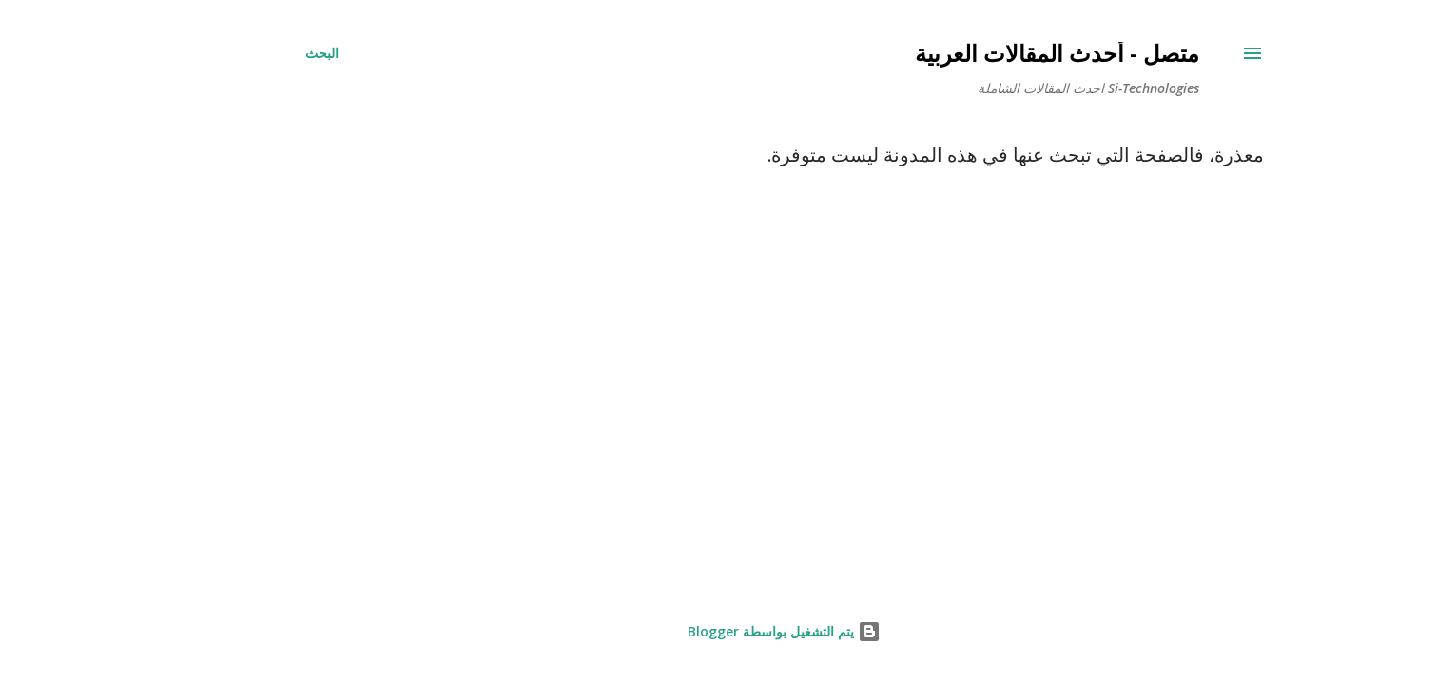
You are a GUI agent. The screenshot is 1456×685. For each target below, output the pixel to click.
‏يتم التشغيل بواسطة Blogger (728, 631)
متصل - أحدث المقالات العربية (1001, 52)
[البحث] (265, 53)
